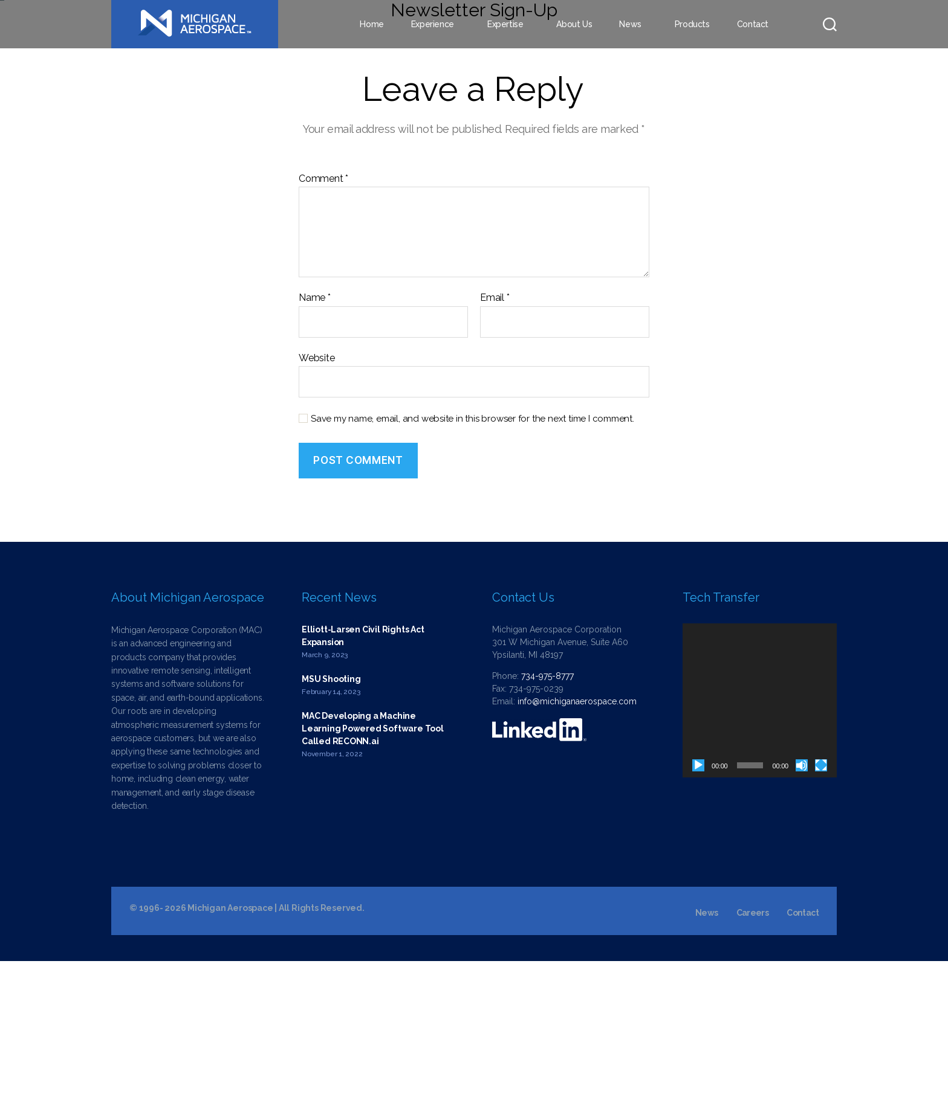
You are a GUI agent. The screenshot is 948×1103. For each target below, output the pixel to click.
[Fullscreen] (821, 907)
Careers (752, 1055)
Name (315, 439)
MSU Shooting (331, 821)
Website (317, 500)
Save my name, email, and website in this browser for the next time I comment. (472, 561)
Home (371, 24)
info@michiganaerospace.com (577, 843)
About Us (574, 24)
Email (495, 439)
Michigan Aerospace (230, 1050)
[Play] (698, 907)
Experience (432, 24)
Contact (752, 24)
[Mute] (802, 907)
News (630, 24)
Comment (323, 320)
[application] (760, 842)
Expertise (505, 24)
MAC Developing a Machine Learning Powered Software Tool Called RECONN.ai (373, 870)
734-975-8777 (547, 818)
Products (692, 24)
